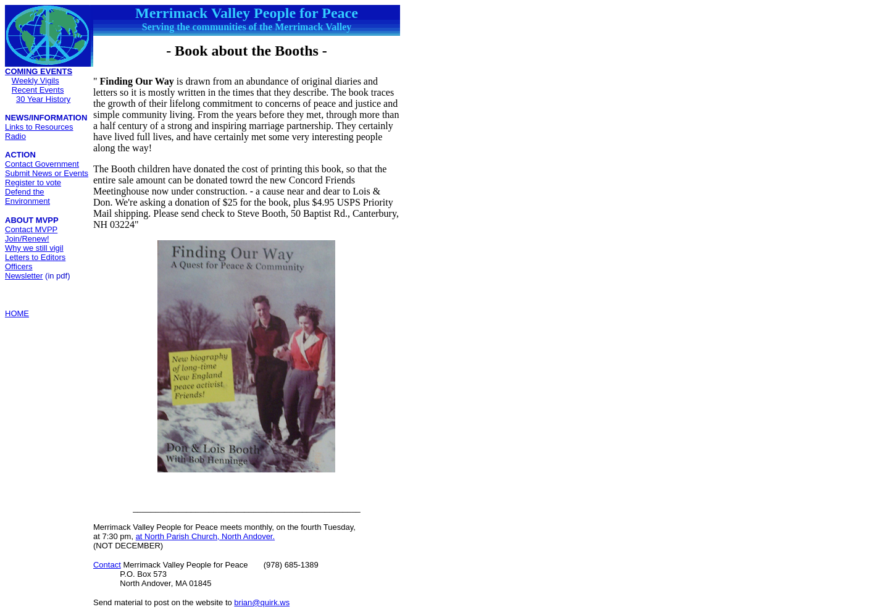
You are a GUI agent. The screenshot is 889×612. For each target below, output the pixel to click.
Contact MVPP (31, 229)
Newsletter (24, 275)
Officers (19, 266)
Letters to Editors (35, 257)
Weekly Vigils (35, 80)
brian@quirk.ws (262, 602)
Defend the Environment (27, 196)
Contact (107, 564)
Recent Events (38, 89)
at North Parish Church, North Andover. (205, 536)
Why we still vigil (34, 248)
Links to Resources (39, 127)
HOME (17, 313)
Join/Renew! (27, 238)
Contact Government (42, 164)
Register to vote (33, 182)
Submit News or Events (46, 173)
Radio (15, 136)
